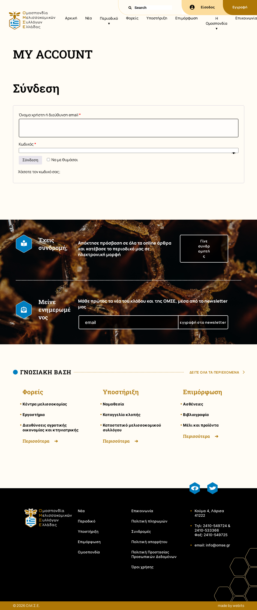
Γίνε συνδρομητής (204, 249)
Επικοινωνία (246, 18)
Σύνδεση (30, 160)
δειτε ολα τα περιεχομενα (214, 372)
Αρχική (71, 18)
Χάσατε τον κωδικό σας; (39, 171)
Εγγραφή (240, 7)
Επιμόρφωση (186, 18)
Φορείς (132, 18)
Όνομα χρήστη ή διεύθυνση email (50, 114)
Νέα (88, 18)
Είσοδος (202, 7)
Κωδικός (27, 144)
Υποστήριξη (157, 18)
